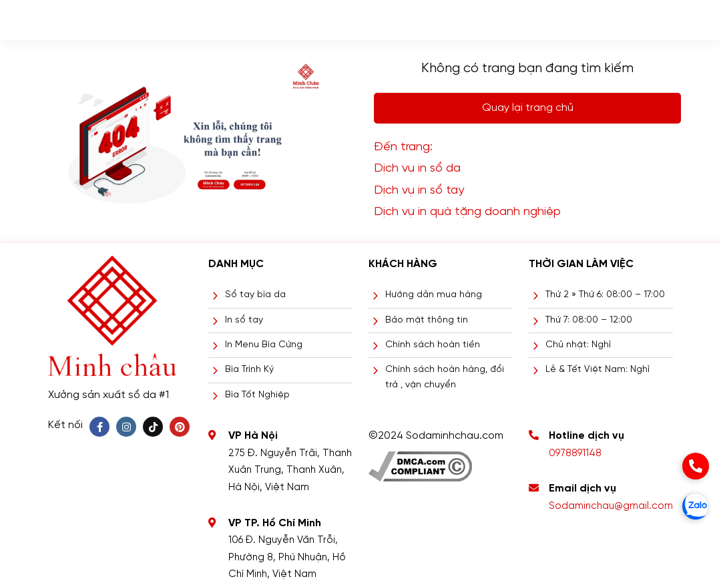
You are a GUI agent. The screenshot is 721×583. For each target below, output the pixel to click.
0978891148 (575, 453)
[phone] (695, 466)
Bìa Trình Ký (249, 370)
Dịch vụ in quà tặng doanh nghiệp (467, 212)
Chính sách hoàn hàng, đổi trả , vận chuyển (444, 377)
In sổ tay (244, 320)
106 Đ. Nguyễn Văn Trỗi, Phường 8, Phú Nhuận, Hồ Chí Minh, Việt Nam (287, 557)
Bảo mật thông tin (426, 320)
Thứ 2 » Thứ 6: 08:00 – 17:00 (605, 295)
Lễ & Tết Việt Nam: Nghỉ (597, 370)
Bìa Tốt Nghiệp (257, 395)
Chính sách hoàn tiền (432, 345)
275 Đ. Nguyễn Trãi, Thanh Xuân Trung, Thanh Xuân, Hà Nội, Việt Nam (290, 470)
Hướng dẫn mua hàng (433, 295)
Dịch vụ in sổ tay (419, 190)
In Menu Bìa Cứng (263, 345)
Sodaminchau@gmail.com (611, 506)
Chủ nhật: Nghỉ (578, 345)
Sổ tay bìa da (255, 295)
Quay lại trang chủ (527, 108)
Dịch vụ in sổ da (417, 168)
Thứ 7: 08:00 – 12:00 (588, 320)
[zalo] (695, 506)
